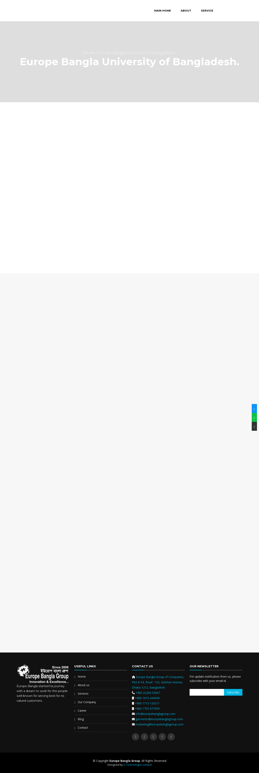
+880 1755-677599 (147, 708)
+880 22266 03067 (148, 693)
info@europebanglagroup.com (155, 714)
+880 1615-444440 (147, 698)
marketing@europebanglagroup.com (159, 724)
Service (207, 10)
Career (82, 710)
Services (83, 693)
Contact (83, 727)
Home (82, 676)
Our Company (87, 702)
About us (83, 685)
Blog (81, 719)
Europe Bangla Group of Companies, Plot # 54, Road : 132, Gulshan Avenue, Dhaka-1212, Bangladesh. (158, 682)
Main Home (162, 10)
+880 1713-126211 (147, 703)
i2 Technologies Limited (137, 765)
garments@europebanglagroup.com (159, 719)
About (186, 10)
